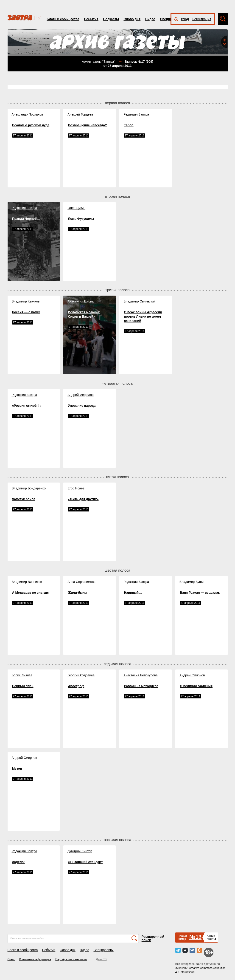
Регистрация (201, 19)
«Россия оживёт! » (27, 405)
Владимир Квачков (26, 301)
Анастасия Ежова (80, 301)
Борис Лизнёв (22, 675)
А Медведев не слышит (31, 592)
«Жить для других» (83, 499)
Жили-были (77, 592)
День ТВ (101, 959)
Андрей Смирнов (192, 675)
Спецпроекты (103, 950)
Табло (129, 125)
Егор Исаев (75, 488)
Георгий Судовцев (81, 675)
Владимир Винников (27, 582)
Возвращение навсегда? (87, 125)
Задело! (18, 862)
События (91, 19)
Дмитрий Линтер (79, 851)
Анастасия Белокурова (140, 675)
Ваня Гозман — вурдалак (200, 592)
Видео (150, 19)
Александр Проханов (27, 114)
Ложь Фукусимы (81, 218)
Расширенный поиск (153, 938)
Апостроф (76, 686)
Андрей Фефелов (80, 395)
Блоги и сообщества (63, 19)
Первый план (23, 686)
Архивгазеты (211, 937)
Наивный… (133, 592)
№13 (195, 937)
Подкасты (111, 19)
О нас (11, 959)
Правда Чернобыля (27, 218)
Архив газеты (91, 61)
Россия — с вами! (26, 312)
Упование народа (81, 405)
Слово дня (131, 19)
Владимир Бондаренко (29, 488)
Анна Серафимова (81, 582)
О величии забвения (196, 686)
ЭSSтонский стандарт (85, 862)
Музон (17, 768)
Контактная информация (35, 959)
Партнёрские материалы (71, 959)
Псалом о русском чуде (31, 125)
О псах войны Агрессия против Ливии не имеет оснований (143, 316)
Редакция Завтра (136, 114)
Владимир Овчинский (139, 301)
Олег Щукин (76, 208)
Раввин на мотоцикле (141, 686)
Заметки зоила (23, 499)
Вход (185, 19)
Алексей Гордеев (80, 114)
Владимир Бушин (192, 582)
